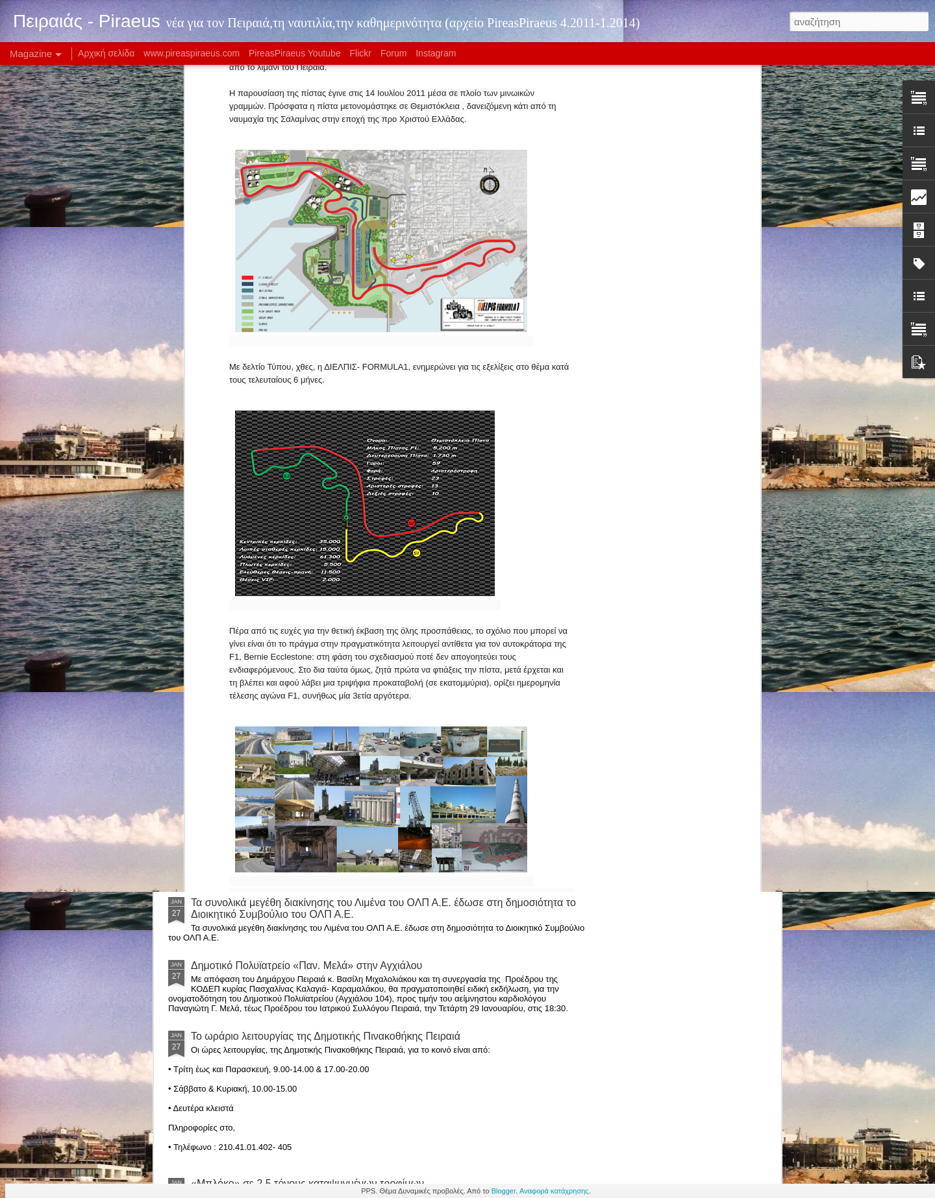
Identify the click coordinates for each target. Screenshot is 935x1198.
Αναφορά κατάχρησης (554, 1191)
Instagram (436, 53)
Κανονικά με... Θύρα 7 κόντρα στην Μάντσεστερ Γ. (306, 792)
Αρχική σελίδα (106, 53)
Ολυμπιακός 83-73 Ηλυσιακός (259, 683)
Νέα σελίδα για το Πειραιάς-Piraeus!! (693, 579)
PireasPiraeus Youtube (295, 53)
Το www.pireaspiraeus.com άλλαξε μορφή (548, 585)
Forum (393, 53)
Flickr (360, 53)
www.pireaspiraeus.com (191, 53)
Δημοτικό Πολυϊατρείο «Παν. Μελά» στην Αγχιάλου (306, 965)
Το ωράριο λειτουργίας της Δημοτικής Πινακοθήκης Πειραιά (325, 1036)
